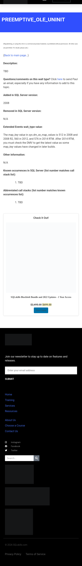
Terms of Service (36, 554)
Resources (11, 411)
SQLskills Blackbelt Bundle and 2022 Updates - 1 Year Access (41, 297)
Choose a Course (15, 425)
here (59, 79)
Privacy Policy (13, 554)
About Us (10, 420)
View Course (41, 310)
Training (9, 400)
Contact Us (11, 431)
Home (8, 394)
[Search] (36, 458)
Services (10, 405)
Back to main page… (16, 55)
